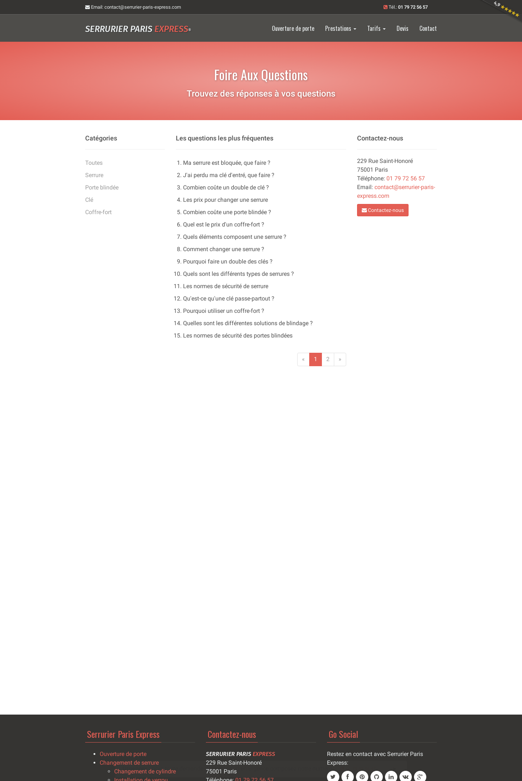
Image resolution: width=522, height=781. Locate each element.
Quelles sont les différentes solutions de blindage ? (248, 323)
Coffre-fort (98, 212)
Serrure (94, 175)
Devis (403, 28)
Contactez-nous (383, 210)
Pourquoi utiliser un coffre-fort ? (223, 310)
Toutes (94, 162)
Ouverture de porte (293, 28)
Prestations (340, 28)
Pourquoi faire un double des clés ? (228, 261)
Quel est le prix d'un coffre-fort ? (223, 224)
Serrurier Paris (138, 29)
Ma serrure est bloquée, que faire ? (226, 162)
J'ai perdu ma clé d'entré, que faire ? (228, 175)
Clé (89, 199)
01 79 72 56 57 (405, 178)
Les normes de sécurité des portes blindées (238, 335)
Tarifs (376, 28)
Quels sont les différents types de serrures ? (238, 273)
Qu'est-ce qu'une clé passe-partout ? (228, 298)
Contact (428, 28)
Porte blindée (102, 187)
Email (133, 7)
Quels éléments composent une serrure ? (234, 236)
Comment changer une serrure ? (223, 249)
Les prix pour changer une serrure (225, 199)
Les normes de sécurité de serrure (225, 286)
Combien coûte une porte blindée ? (227, 212)
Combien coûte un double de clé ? (226, 187)
